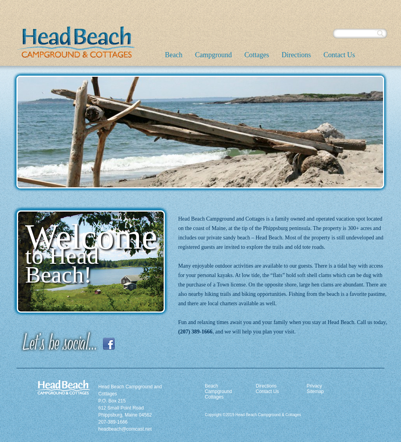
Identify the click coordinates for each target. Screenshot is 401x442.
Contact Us (339, 55)
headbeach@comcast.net (125, 429)
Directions (296, 55)
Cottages (256, 55)
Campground (213, 55)
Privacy (314, 386)
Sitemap (315, 391)
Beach (173, 55)
